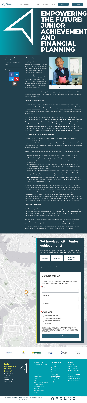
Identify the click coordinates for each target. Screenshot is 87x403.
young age (66, 141)
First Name (45, 295)
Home (19, 4)
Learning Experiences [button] (56, 375)
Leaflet (68, 346)
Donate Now (63, 4)
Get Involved (77, 4)
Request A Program (71, 258)
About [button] (36, 374)
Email (43, 287)
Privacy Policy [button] (23, 397)
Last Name (45, 303)
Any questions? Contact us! (48, 267)
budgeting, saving (66, 109)
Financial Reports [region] (73, 370)
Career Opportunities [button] (39, 389)
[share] (11, 75)
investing (78, 109)
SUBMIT (60, 336)
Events (45, 4)
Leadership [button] (38, 376)
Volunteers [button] (38, 363)
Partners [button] (71, 363)
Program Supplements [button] (55, 367)
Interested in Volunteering (52, 320)
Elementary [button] (55, 378)
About (26, 4)
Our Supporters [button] (73, 368)
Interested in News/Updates (53, 318)
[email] (14, 84)
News (53, 4)
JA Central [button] (25, 399)
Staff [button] (36, 378)
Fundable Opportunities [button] (72, 365)
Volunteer (57, 258)
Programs (36, 4)
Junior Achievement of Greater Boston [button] (74, 377)
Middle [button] (53, 380)
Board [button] (36, 380)
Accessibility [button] (32, 397)
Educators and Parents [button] (56, 363)
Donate (45, 258)
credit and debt (39, 111)
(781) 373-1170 (8, 381)
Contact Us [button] (8, 379)
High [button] (52, 382)
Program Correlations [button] (55, 371)
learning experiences (33, 109)
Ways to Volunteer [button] (40, 364)
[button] (29, 4)
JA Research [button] (38, 384)
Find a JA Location (73, 380)
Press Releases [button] (39, 386)
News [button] (36, 392)
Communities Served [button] (41, 382)
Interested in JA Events (51, 315)
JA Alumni (48, 323)
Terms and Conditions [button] (11, 397)
